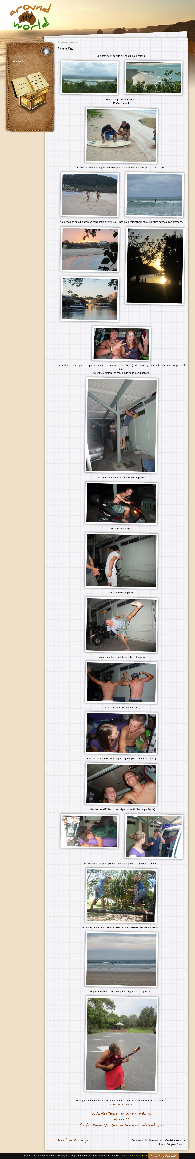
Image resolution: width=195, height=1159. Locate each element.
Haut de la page (73, 1140)
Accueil (17, 60)
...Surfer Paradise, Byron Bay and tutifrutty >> (121, 1125)
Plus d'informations (137, 1155)
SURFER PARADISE (121, 1104)
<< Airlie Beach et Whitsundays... (121, 1113)
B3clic (181, 1144)
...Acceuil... (121, 1119)
